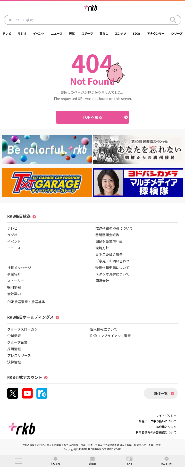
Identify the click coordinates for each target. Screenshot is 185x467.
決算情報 (14, 361)
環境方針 (102, 247)
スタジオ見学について (112, 274)
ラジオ (22, 33)
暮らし (104, 33)
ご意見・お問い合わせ (112, 261)
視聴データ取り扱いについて (158, 421)
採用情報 (14, 287)
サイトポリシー (166, 415)
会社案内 (14, 293)
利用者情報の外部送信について (156, 432)
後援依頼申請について (112, 267)
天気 (72, 33)
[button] (18, 461)
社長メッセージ (19, 267)
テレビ (6, 33)
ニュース (56, 33)
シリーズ (177, 33)
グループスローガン (22, 329)
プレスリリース (19, 355)
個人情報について (103, 329)
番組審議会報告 (107, 234)
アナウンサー (156, 33)
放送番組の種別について (114, 228)
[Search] (173, 20)
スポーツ (87, 33)
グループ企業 (17, 342)
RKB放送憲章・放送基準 (26, 301)
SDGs (137, 33)
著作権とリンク (166, 427)
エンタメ (120, 33)
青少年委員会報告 (109, 254)
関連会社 (102, 280)
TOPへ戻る (93, 117)
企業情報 (14, 335)
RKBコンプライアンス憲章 (110, 335)
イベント (39, 33)
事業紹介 (14, 274)
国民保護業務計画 (109, 241)
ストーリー (15, 280)
